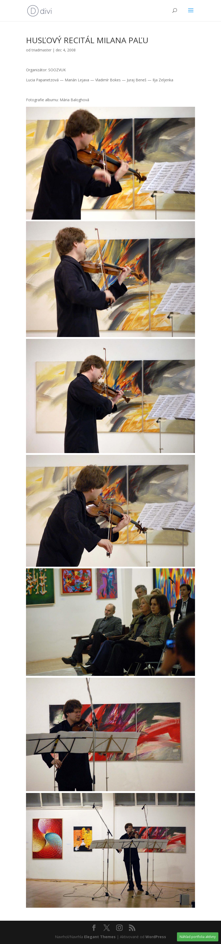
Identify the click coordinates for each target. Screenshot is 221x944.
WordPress (155, 936)
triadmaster (41, 49)
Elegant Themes (100, 936)
